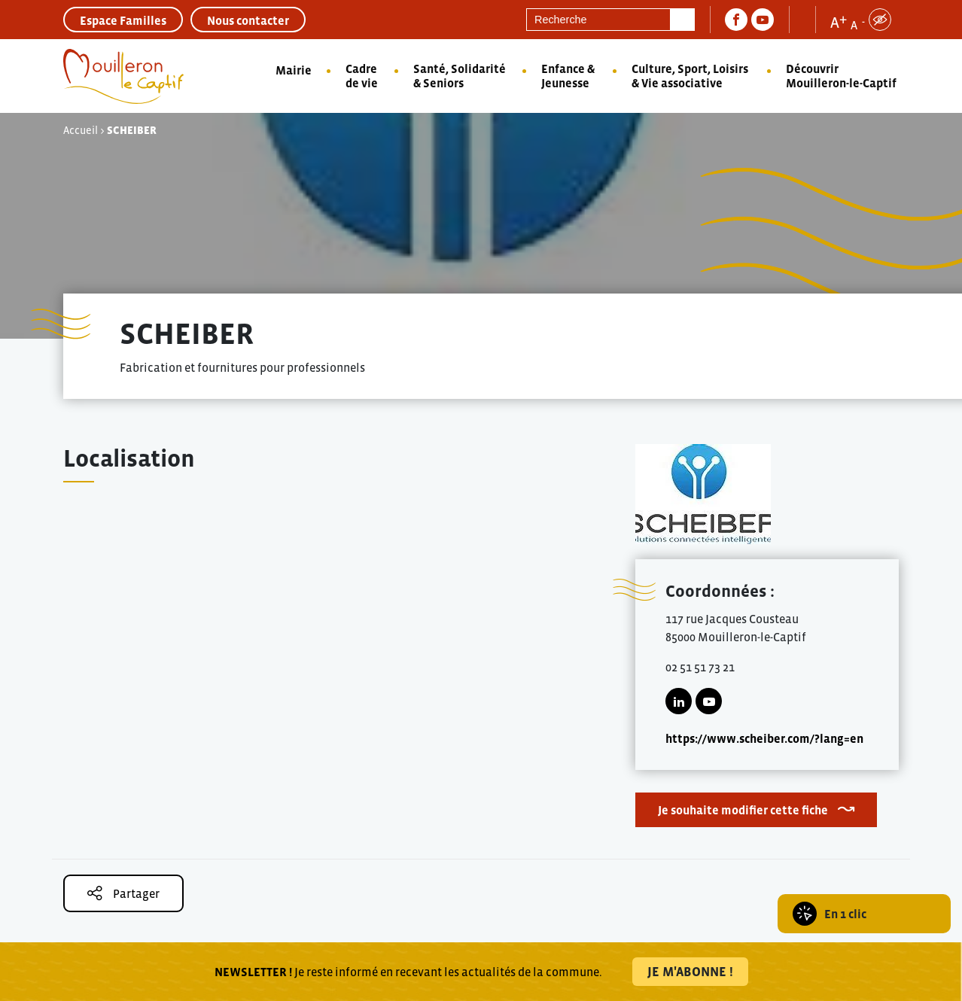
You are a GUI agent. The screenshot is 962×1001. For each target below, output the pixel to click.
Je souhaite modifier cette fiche (743, 810)
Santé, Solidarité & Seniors (459, 76)
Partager (123, 893)
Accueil (80, 130)
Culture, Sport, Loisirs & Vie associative (690, 76)
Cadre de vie (362, 76)
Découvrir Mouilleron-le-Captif (841, 76)
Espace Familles (123, 20)
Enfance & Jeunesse (568, 76)
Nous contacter (248, 20)
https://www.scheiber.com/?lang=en (764, 738)
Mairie (294, 70)
